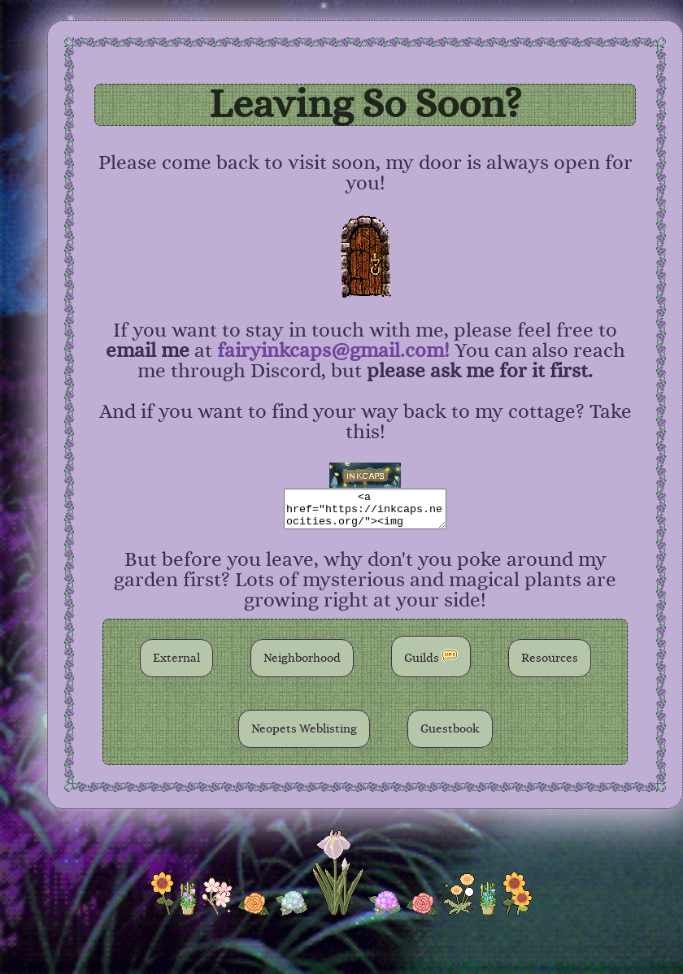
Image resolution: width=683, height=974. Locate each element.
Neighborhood (302, 658)
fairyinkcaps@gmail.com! (333, 351)
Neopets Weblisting (304, 729)
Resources (549, 658)
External (176, 658)
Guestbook (450, 729)
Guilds (431, 656)
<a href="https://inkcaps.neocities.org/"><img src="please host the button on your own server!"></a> (365, 509)
